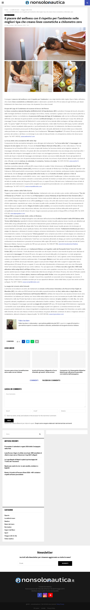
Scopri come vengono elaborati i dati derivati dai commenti (53, 423)
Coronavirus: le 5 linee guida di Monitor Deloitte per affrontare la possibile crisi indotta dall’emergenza (72, 372)
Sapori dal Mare (9, 530)
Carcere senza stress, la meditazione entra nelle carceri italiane (16, 371)
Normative (7, 527)
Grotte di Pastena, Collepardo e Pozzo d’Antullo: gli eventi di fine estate (44, 371)
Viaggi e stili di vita (9, 15)
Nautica (6, 521)
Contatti (43, 608)
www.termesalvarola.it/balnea (68, 244)
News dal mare (9, 524)
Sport (6, 533)
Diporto (6, 515)
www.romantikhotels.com (33, 186)
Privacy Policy (51, 608)
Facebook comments (51, 380)
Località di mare (9, 518)
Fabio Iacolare (10, 25)
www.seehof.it (74, 161)
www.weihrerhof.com (28, 136)
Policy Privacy (60, 604)
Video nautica (8, 539)
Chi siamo (36, 608)
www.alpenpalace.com (17, 213)
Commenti (34, 380)
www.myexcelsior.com (56, 314)
